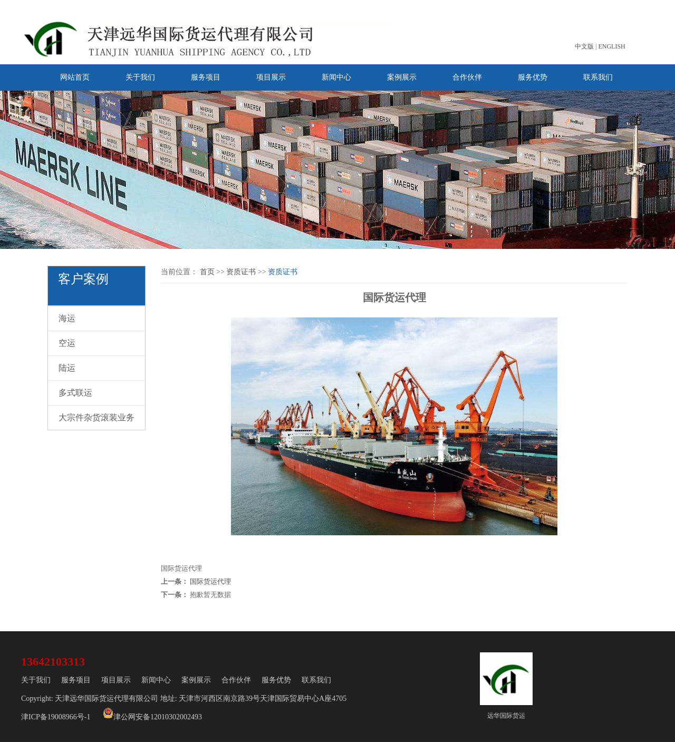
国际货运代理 (210, 581)
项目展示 (271, 77)
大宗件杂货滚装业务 (96, 417)
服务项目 (205, 77)
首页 (207, 272)
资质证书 (241, 272)
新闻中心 (336, 77)
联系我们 (598, 77)
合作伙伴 (467, 77)
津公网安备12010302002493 (152, 714)
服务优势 (532, 77)
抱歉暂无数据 (210, 595)
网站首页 (75, 77)
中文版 (584, 46)
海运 (67, 318)
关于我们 (140, 77)
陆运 (67, 367)
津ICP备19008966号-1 (55, 717)
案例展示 (402, 77)
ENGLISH (611, 46)
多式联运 (75, 392)
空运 (67, 343)
